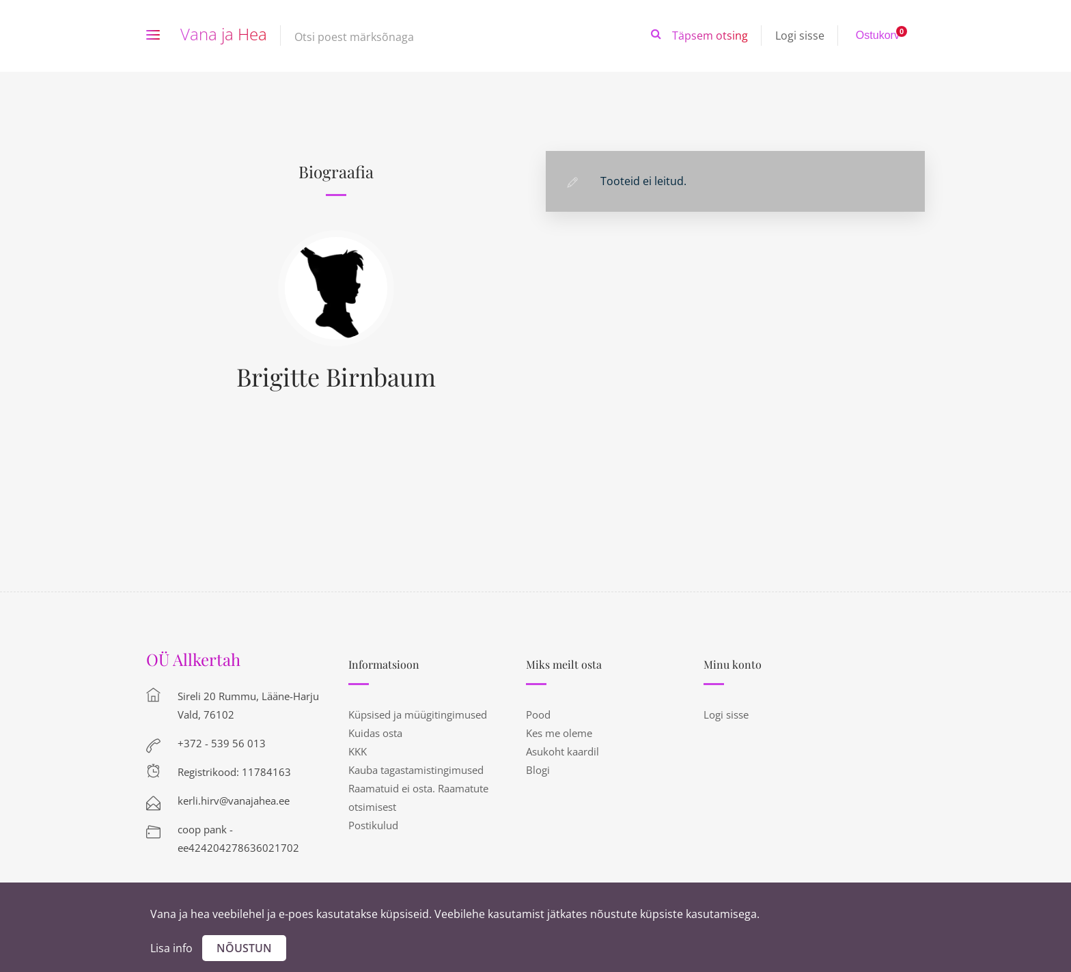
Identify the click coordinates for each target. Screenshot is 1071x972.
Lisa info (171, 948)
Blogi (538, 770)
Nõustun (244, 948)
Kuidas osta (375, 733)
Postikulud (373, 825)
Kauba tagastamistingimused (416, 770)
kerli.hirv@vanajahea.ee (234, 800)
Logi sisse (799, 35)
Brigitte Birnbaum (336, 376)
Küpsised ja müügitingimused (417, 714)
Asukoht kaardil (562, 751)
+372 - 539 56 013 (222, 743)
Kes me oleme (559, 733)
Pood (538, 714)
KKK (357, 751)
